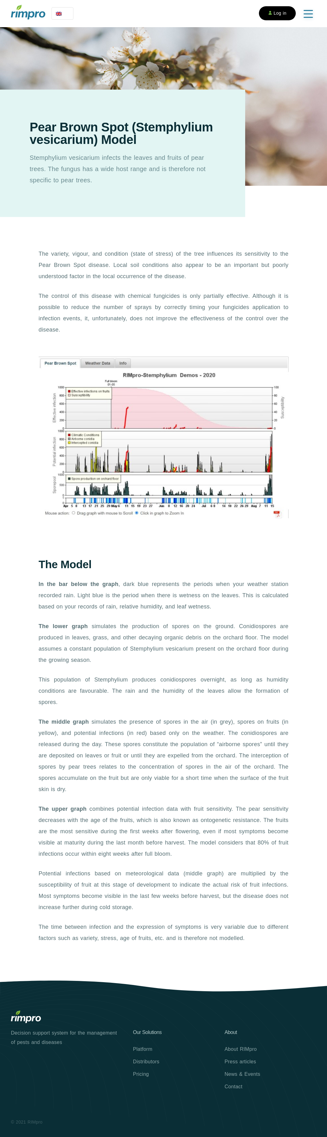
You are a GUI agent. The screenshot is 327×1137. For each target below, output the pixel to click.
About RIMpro (241, 1049)
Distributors (146, 1061)
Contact (233, 1086)
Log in (277, 13)
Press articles (240, 1061)
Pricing (141, 1074)
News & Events (242, 1074)
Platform (142, 1049)
